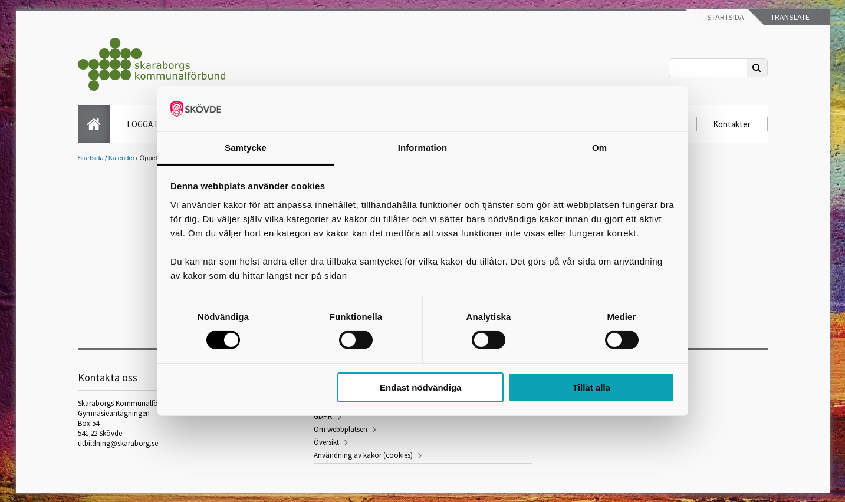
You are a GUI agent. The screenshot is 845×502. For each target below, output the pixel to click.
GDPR (323, 416)
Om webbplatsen (340, 429)
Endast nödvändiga (420, 387)
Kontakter (732, 124)
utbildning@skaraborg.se (118, 443)
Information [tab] (423, 148)
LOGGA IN (145, 124)
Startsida (724, 17)
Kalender (121, 157)
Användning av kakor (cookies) (363, 455)
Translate (789, 17)
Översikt (326, 442)
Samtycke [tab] (246, 148)
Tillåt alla (591, 387)
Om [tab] (599, 148)
